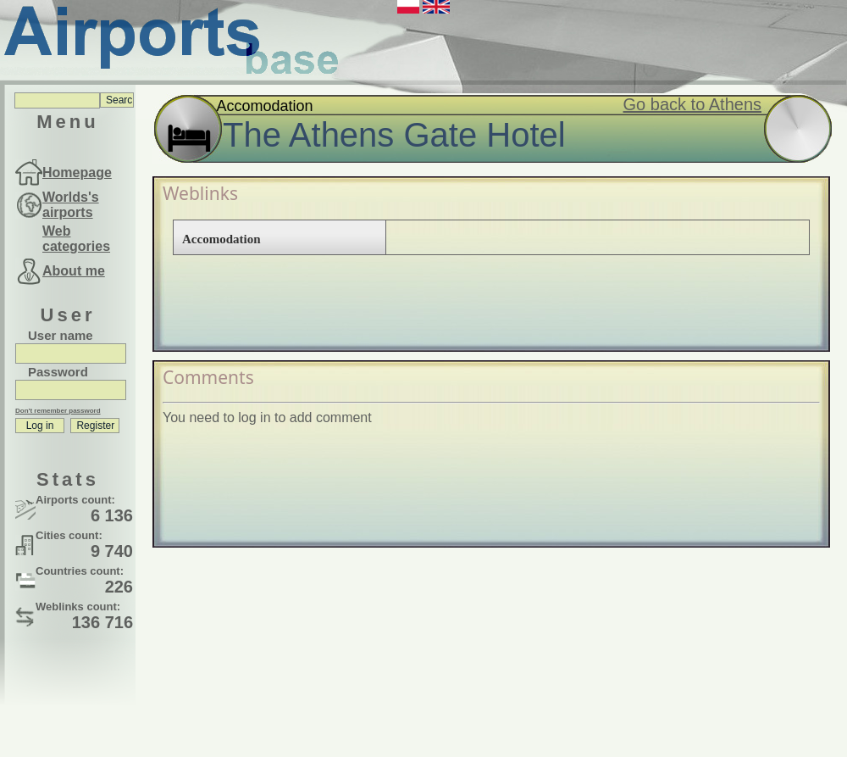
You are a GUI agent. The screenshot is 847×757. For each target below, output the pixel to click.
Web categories (76, 238)
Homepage (77, 172)
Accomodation (221, 239)
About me (73, 271)
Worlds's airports (70, 205)
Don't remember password (58, 411)
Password (58, 372)
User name (60, 335)
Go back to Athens (692, 104)
